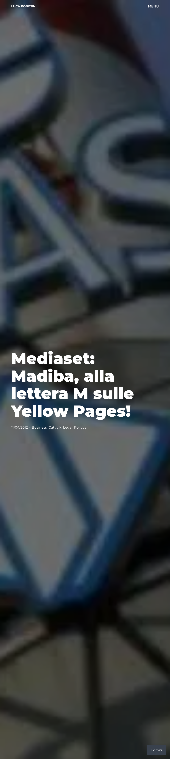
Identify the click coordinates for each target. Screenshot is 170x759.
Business (39, 427)
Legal (67, 427)
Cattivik (55, 427)
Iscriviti (156, 750)
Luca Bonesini (23, 6)
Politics (80, 427)
